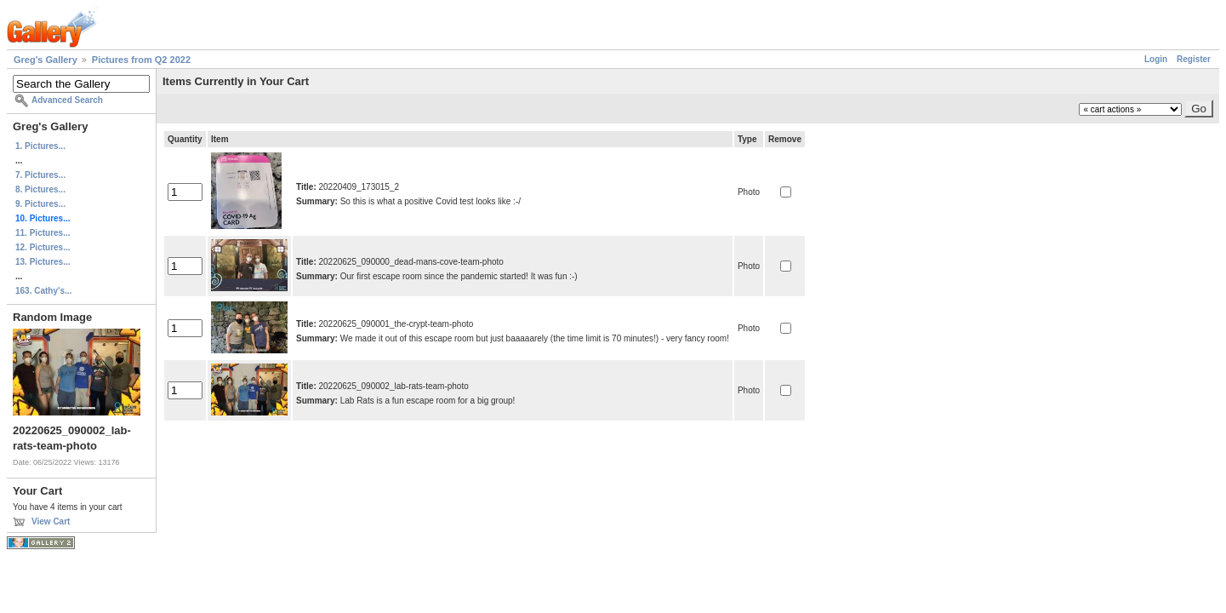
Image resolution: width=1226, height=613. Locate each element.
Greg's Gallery (45, 59)
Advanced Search (67, 100)
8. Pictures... (40, 189)
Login (1155, 59)
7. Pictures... (40, 175)
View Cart (50, 521)
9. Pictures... (40, 204)
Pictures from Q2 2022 (141, 59)
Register (1194, 59)
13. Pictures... (42, 261)
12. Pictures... (42, 247)
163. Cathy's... (43, 290)
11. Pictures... (42, 233)
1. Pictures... (40, 146)
